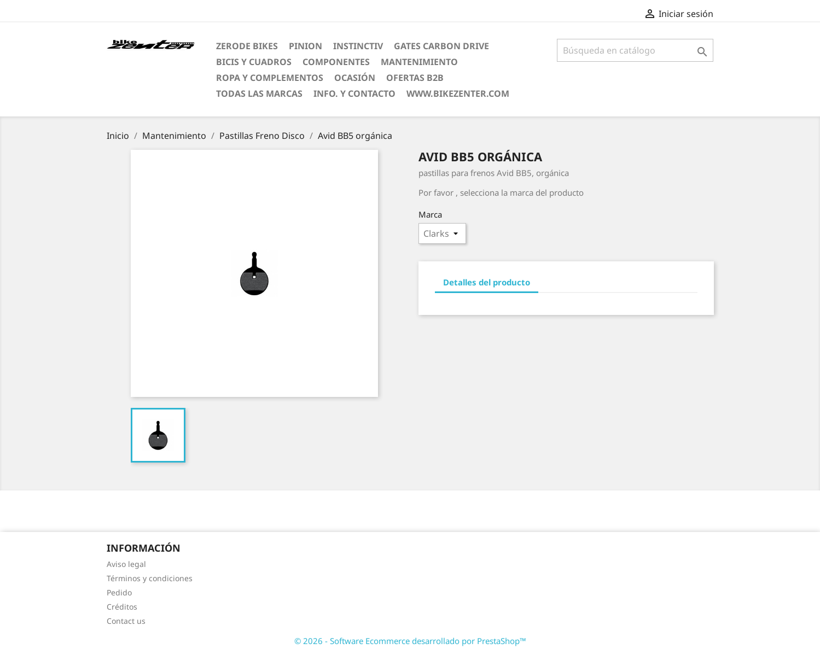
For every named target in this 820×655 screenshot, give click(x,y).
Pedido (119, 592)
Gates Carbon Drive (441, 46)
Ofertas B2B (415, 78)
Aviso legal (126, 564)
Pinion (305, 46)
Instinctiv (358, 46)
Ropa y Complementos (269, 78)
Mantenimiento (419, 62)
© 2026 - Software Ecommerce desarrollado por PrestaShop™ (410, 640)
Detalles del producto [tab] (486, 282)
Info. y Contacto (354, 93)
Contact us (126, 621)
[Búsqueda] (635, 50)
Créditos (122, 606)
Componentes (336, 62)
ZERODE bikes (247, 46)
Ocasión (354, 78)
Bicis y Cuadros (254, 62)
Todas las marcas (259, 93)
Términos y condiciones (150, 578)
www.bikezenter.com (457, 93)
